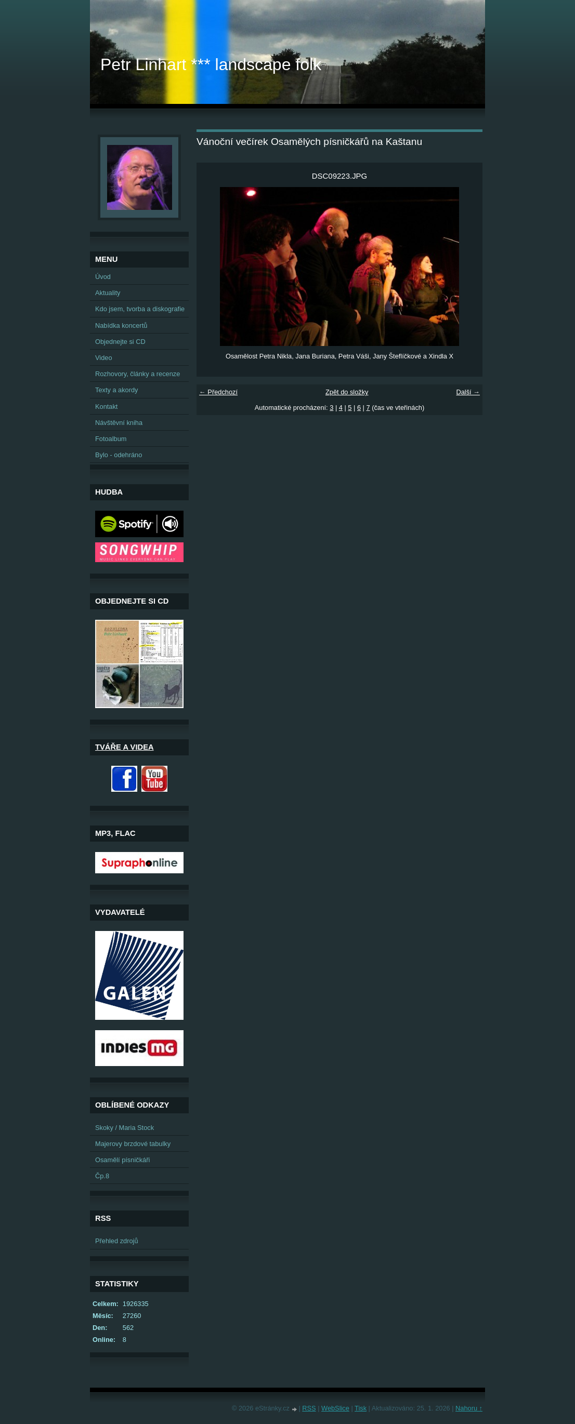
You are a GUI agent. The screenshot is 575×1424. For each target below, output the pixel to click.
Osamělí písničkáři (122, 1160)
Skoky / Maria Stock (124, 1128)
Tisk (361, 1408)
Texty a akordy (116, 390)
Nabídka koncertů (121, 325)
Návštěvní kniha (118, 423)
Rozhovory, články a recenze (137, 374)
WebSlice (335, 1408)
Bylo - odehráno (118, 455)
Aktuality (107, 293)
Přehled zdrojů (116, 1241)
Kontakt (106, 406)
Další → (468, 392)
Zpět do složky (347, 392)
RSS (309, 1408)
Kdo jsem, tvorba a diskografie (140, 309)
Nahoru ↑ (468, 1408)
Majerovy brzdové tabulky (133, 1144)
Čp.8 (102, 1176)
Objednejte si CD (120, 341)
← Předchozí (218, 392)
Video (103, 358)
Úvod (103, 277)
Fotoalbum (110, 439)
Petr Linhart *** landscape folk (210, 64)
